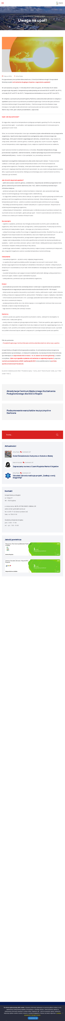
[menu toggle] (2, 3)
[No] (63, 1013)
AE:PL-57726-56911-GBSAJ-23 (25, 506)
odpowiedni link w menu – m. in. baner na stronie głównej (33, 356)
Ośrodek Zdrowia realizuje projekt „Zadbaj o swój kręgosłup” (34, 476)
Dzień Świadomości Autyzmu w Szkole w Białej (33, 456)
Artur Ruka (19, 76)
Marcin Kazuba (17, 462)
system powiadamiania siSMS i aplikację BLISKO (19, 361)
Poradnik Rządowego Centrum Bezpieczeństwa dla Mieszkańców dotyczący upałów (31, 343)
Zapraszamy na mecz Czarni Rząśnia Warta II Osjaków (36, 466)
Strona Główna (28, 16)
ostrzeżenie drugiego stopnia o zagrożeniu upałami (31, 82)
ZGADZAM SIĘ (33, 1018)
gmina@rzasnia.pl (19, 509)
